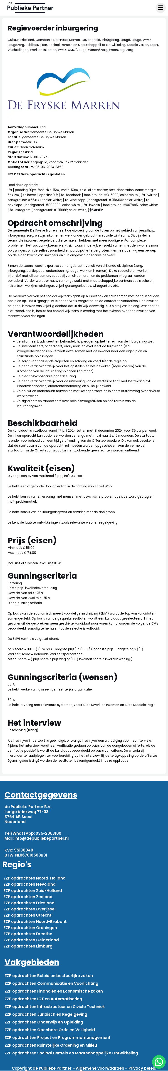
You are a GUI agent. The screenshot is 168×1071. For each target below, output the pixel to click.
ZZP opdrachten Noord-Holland (34, 878)
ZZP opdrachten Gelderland (31, 940)
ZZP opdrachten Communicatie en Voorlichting (51, 983)
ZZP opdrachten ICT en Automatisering (43, 999)
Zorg (129, 50)
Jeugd (125, 40)
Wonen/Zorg (97, 50)
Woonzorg (117, 50)
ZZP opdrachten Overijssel (29, 909)
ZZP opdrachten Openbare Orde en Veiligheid (50, 1030)
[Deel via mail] (95, 210)
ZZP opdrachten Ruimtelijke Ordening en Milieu (51, 1045)
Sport (154, 45)
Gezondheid (91, 40)
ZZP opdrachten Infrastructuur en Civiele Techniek (55, 1006)
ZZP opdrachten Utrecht (27, 915)
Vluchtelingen (18, 50)
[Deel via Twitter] (99, 210)
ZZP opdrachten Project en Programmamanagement (58, 1037)
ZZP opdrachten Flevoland (29, 884)
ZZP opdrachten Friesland (28, 903)
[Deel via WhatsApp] (92, 210)
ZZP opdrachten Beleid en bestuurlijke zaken (49, 975)
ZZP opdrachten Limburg (27, 946)
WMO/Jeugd (76, 50)
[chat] (159, 1062)
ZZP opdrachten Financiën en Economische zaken (54, 991)
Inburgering (110, 40)
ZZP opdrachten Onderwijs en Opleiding (44, 1022)
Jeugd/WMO (141, 40)
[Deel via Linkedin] (103, 210)
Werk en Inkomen (43, 50)
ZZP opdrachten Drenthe (27, 934)
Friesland (27, 40)
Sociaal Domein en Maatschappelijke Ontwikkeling (87, 45)
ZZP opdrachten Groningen (30, 927)
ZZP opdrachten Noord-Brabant (35, 921)
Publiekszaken (36, 45)
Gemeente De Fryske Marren (58, 40)
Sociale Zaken (137, 45)
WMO (62, 50)
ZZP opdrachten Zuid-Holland (32, 890)
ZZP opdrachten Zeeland (27, 897)
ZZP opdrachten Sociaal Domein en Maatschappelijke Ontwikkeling (71, 1053)
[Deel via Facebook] (90, 210)
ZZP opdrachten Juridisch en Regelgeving (46, 1014)
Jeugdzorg (16, 45)
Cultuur (13, 40)
